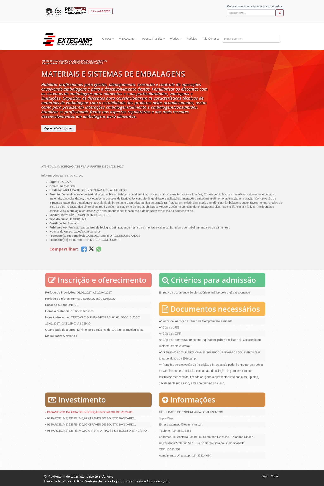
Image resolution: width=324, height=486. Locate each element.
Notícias (191, 38)
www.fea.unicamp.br (87, 230)
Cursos (108, 38)
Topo (265, 476)
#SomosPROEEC (101, 11)
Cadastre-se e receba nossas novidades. (255, 6)
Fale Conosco (211, 38)
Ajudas (175, 38)
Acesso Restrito (153, 38)
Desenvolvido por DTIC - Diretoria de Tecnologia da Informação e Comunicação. (106, 481)
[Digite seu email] (251, 12)
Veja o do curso (58, 128)
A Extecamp (128, 38)
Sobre (275, 476)
